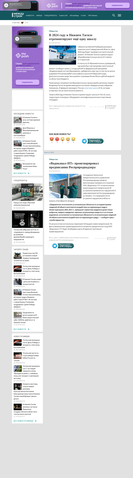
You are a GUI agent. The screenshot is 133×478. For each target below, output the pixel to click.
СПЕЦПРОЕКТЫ (50, 15)
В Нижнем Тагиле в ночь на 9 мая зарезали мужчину (31, 119)
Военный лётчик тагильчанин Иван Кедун (30, 166)
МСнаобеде (74, 15)
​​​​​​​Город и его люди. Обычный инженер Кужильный (24, 204)
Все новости (20, 173)
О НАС (83, 15)
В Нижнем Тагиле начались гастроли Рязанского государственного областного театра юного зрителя (25, 409)
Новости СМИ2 (49, 152)
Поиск (113, 15)
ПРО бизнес (92, 15)
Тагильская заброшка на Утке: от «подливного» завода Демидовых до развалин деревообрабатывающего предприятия (26, 234)
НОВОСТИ (30, 15)
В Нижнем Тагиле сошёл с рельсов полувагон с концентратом (32, 281)
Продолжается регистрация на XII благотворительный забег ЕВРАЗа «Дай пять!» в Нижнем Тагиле (26, 317)
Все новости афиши (23, 421)
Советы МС (63, 15)
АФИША (39, 15)
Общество (53, 31)
